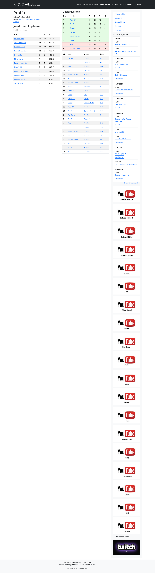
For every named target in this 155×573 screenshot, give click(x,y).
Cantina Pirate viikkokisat (124, 90)
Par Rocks (73, 32)
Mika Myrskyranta (20, 79)
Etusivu (78, 4)
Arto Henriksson (20, 43)
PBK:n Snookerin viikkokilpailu (126, 164)
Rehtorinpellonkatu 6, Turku (29, 19)
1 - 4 (101, 66)
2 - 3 (101, 58)
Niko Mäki (18, 67)
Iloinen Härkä (75, 36)
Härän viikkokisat (121, 75)
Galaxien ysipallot (121, 153)
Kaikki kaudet (119, 30)
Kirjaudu (138, 4)
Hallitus (95, 4)
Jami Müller (18, 55)
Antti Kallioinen (20, 75)
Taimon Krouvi (75, 48)
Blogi (121, 4)
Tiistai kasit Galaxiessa (123, 139)
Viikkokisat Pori (120, 104)
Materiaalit (87, 4)
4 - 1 (101, 62)
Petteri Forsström (20, 63)
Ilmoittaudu (119, 68)
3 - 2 (101, 70)
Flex (71, 44)
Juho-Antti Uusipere (21, 71)
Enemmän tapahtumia (131, 183)
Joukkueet (118, 18)
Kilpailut (115, 4)
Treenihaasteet (105, 4)
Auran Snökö (119, 132)
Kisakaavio (129, 4)
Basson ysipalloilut (121, 64)
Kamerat (118, 26)
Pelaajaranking (120, 14)
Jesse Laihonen (19, 47)
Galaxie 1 (73, 28)
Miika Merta (18, 59)
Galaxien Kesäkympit (122, 44)
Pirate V (73, 40)
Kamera (16, 22)
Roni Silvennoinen (20, 51)
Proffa (72, 24)
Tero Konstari (19, 83)
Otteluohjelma (120, 22)
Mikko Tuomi (19, 39)
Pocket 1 (73, 20)
